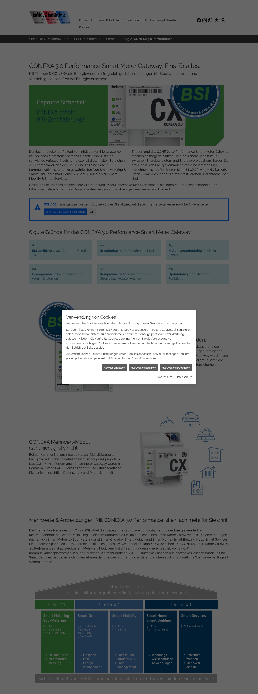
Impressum (164, 372)
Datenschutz (184, 372)
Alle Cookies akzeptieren (176, 363)
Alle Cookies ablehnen (143, 363)
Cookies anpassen (114, 363)
